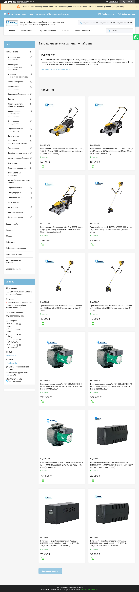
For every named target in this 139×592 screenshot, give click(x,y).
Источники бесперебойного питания (18, 75)
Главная (11, 31)
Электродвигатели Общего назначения (16, 105)
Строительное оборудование (14, 122)
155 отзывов (113, 2)
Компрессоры (13, 148)
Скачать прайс (12, 224)
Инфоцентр (10, 242)
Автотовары (13, 207)
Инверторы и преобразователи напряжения (15, 67)
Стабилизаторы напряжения (14, 58)
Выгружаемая (13, 202)
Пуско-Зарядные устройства (14, 174)
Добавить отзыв (128, 14)
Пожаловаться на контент (89, 590)
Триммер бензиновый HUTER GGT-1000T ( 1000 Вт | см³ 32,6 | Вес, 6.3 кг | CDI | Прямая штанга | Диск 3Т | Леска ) (61, 308)
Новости (9, 230)
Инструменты (13, 136)
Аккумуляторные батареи (18, 158)
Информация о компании (16, 248)
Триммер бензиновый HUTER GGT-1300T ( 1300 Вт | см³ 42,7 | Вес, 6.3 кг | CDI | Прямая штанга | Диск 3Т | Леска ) (111, 308)
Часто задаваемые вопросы (13, 261)
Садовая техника (15, 188)
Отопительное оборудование (14, 88)
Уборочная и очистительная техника (17, 142)
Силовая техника (14, 197)
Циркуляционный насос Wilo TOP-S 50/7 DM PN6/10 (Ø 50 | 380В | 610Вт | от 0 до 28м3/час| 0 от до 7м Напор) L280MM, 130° (111, 386)
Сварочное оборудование (18, 94)
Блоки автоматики (15, 212)
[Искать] (109, 31)
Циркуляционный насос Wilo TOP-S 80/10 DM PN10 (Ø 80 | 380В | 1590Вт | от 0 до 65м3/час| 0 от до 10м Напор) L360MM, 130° (61, 386)
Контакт (65, 31)
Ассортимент (26, 31)
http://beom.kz (11, 355)
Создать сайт (22, 2)
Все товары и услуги (50, 571)
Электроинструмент (16, 217)
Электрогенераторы (16, 82)
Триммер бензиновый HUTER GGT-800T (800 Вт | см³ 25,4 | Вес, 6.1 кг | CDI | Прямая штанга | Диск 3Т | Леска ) (111, 229)
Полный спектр (12, 52)
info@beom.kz (11, 363)
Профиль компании (48, 31)
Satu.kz (80, 587)
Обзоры (9, 236)
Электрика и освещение (17, 168)
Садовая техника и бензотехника (15, 130)
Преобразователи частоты (18, 153)
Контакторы (13, 163)
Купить (42, 166)
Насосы (11, 99)
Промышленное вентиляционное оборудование (14, 113)
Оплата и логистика (83, 31)
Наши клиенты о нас (14, 254)
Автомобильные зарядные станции (19, 181)
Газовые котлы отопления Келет (56, 69)
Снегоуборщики (14, 193)
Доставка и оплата (13, 269)
